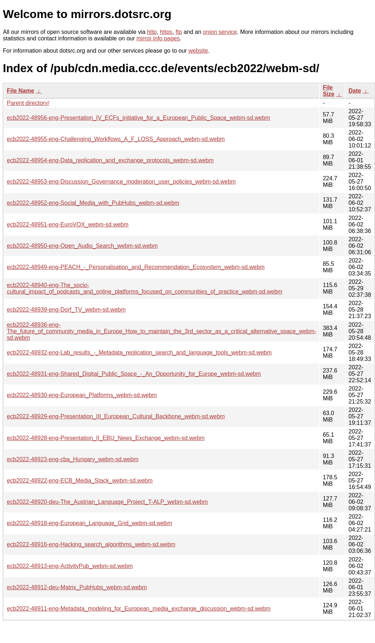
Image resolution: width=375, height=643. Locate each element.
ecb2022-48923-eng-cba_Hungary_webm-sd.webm (73, 459)
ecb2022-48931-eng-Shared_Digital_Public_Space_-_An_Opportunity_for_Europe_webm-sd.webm (134, 374)
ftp (178, 32)
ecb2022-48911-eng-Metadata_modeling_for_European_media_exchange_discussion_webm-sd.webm (138, 608)
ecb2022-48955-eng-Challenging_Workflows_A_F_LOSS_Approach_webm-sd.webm (116, 139)
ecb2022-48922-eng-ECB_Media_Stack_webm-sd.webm (80, 480)
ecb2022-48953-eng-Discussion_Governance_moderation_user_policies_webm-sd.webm (121, 182)
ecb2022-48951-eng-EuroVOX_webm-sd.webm (67, 224)
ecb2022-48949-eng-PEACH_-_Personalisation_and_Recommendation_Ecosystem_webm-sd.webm (136, 267)
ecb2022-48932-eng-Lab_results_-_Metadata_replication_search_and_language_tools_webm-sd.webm (139, 352)
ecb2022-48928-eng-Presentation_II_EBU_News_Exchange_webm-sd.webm (106, 438)
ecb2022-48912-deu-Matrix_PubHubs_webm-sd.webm (77, 587)
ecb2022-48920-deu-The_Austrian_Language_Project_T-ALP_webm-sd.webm (107, 502)
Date (355, 91)
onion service (220, 32)
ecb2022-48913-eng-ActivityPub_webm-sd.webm (70, 566)
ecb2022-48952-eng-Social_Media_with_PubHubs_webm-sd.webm (93, 203)
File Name (20, 91)
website (198, 51)
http (152, 32)
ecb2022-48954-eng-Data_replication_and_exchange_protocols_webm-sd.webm (110, 160)
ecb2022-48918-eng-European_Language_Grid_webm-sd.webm (89, 523)
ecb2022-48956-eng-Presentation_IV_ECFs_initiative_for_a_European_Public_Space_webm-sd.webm (138, 118)
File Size (328, 90)
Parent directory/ (28, 103)
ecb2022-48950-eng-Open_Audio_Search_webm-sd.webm (82, 246)
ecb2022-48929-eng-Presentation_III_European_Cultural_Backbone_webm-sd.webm (116, 416)
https (166, 32)
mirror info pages (158, 38)
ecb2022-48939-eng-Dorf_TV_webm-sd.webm (66, 310)
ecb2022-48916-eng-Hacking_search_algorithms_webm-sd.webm (91, 544)
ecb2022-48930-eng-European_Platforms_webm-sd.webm (82, 395)
